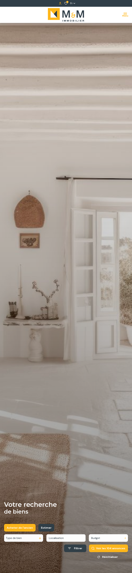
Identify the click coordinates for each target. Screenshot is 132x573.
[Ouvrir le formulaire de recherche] (75, 551)
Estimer (46, 530)
